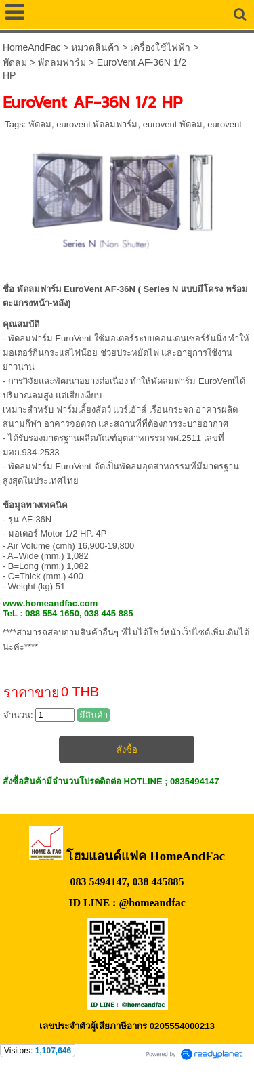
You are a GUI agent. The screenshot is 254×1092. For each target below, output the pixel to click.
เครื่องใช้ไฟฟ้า (160, 47)
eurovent (224, 124)
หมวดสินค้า (95, 47)
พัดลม (15, 62)
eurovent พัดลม (173, 124)
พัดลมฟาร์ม (62, 62)
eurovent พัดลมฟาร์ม (96, 124)
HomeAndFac (32, 47)
